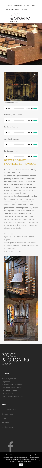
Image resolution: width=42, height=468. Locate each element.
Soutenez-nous (7, 414)
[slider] (19, 108)
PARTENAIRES (18, 5)
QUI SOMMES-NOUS (12, 9)
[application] (21, 108)
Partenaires (6, 423)
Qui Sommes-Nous (9, 410)
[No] (39, 460)
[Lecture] (6, 108)
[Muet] (32, 108)
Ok (21, 464)
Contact (4, 418)
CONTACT (9, 5)
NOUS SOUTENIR (29, 5)
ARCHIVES (23, 9)
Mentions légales (8, 427)
